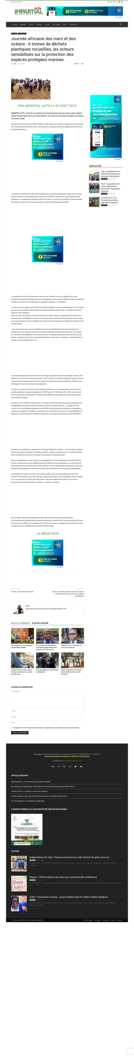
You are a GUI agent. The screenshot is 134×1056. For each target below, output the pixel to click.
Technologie (56, 24)
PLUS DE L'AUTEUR (40, 623)
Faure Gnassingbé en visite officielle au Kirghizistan (27, 801)
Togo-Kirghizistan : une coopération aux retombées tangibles (30, 782)
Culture (31, 24)
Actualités (20, 30)
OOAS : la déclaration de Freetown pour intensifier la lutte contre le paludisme (71, 672)
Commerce (105, 920)
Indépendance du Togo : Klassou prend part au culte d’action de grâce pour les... (70, 857)
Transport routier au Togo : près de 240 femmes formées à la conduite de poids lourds (21, 672)
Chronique (97, 920)
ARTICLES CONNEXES (20, 623)
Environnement (22, 33)
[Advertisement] (47, 177)
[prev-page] (12, 678)
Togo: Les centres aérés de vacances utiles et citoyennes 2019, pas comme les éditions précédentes (68, 594)
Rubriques (74, 24)
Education (120, 920)
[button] (120, 25)
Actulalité (23, 24)
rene (14, 64)
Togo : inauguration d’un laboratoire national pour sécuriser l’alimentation (110, 173)
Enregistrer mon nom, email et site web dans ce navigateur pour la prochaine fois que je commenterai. (46, 728)
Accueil (15, 24)
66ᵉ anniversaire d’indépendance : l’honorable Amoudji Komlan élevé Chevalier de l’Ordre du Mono (46, 647)
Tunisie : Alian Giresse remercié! (22, 592)
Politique (39, 24)
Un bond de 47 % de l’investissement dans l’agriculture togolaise (109, 200)
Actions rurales (87, 920)
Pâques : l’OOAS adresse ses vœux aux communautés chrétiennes (63, 877)
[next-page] (15, 678)
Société (47, 24)
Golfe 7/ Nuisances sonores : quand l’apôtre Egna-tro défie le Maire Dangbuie (68, 897)
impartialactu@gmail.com (72, 761)
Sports (65, 24)
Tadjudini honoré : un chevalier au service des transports (29, 791)
